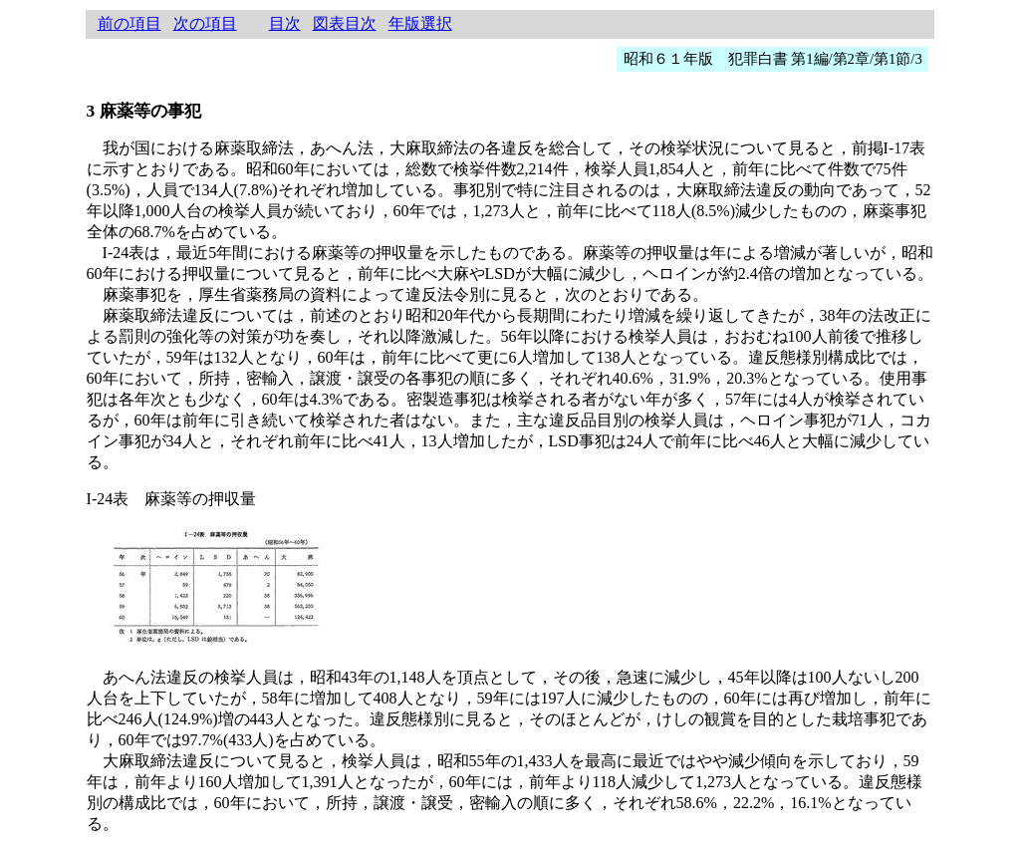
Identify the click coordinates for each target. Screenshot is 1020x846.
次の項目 (205, 23)
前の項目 (129, 23)
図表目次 (345, 23)
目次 (285, 23)
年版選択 (420, 23)
